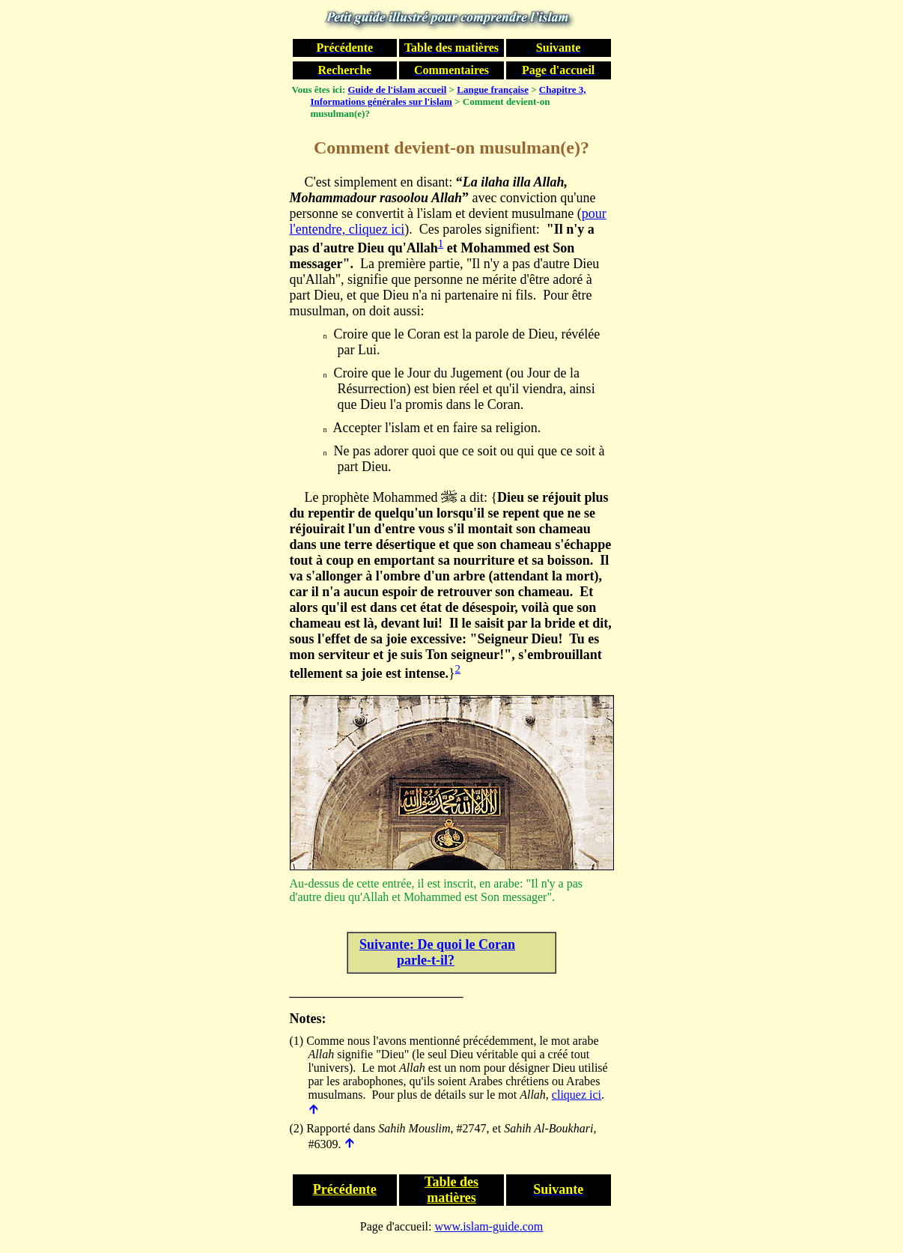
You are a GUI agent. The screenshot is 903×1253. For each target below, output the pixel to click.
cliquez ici (576, 1094)
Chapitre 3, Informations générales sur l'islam (448, 95)
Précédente (345, 1189)
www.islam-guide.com (489, 1226)
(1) (297, 1040)
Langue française (493, 89)
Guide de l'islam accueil (397, 89)
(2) (297, 1128)
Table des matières (451, 1189)
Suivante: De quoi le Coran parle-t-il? (437, 952)
